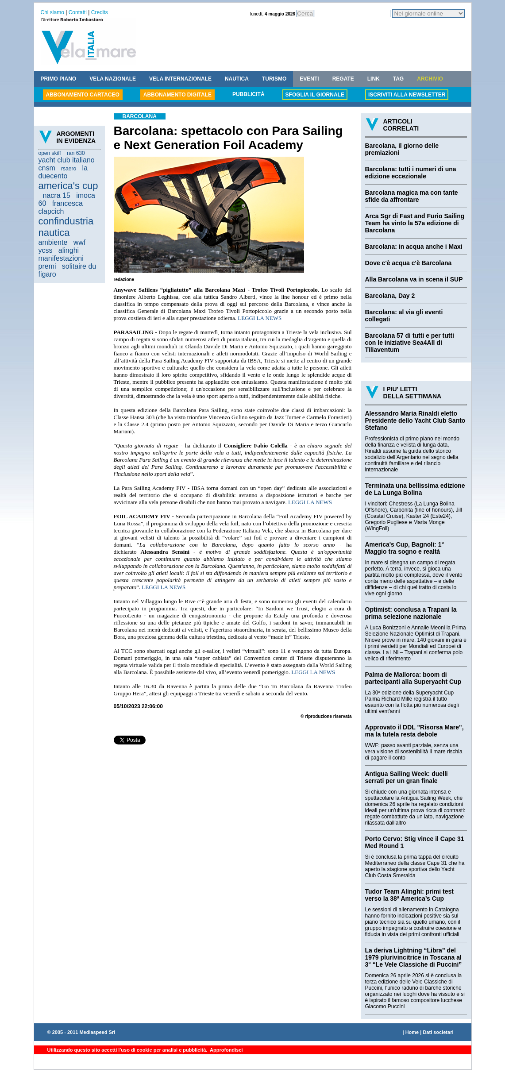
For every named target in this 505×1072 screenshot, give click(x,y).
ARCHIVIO (430, 79)
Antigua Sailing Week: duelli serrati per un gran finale (406, 777)
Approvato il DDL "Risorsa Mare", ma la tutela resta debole (414, 731)
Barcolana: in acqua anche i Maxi (414, 246)
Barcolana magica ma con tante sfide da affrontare (411, 196)
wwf (79, 242)
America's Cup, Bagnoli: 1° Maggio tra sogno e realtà (404, 548)
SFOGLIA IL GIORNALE (314, 95)
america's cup (68, 185)
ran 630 (76, 153)
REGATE (343, 79)
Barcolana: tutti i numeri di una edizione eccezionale (410, 173)
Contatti (78, 12)
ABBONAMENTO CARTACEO (83, 95)
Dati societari (438, 1032)
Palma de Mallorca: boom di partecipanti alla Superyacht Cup (413, 678)
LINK (373, 79)
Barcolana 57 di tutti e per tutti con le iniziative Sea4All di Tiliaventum (409, 342)
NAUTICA (237, 79)
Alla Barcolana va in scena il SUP (414, 279)
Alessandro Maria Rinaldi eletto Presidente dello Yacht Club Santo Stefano (415, 420)
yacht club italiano (67, 160)
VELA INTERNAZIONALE (180, 79)
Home (412, 1032)
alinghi (68, 250)
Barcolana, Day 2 (390, 295)
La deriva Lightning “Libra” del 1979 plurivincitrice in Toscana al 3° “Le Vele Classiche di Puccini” (413, 957)
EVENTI (309, 79)
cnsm (47, 168)
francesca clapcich (61, 207)
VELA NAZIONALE (112, 79)
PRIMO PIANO (59, 79)
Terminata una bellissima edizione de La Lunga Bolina (415, 489)
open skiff (50, 153)
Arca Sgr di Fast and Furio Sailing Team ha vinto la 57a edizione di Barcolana (415, 223)
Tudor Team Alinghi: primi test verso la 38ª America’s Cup (409, 895)
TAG (398, 79)
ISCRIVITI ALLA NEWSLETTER (406, 95)
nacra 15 (56, 195)
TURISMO (274, 79)
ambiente (53, 242)
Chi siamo (52, 12)
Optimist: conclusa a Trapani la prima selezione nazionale (411, 613)
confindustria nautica (66, 227)
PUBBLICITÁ (248, 94)
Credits (99, 12)
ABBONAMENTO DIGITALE (177, 95)
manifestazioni (61, 258)
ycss (46, 250)
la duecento (63, 172)
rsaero (68, 169)
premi (47, 266)
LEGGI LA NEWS (259, 318)
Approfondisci (225, 1050)
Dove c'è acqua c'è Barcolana (408, 262)
